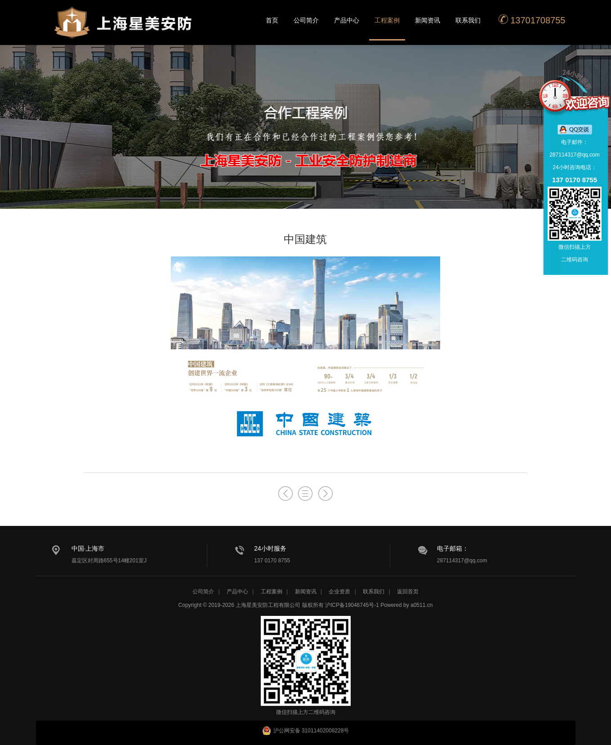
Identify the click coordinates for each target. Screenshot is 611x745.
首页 (272, 20)
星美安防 (123, 28)
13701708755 (532, 19)
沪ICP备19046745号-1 (352, 605)
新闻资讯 (427, 20)
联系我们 (468, 20)
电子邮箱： (452, 548)
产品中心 (346, 20)
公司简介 (306, 20)
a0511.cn (421, 605)
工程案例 (387, 20)
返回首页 (408, 591)
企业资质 (339, 591)
